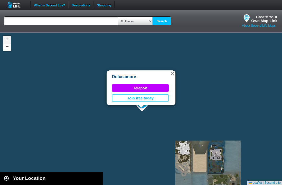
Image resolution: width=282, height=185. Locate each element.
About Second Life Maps (259, 25)
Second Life (16, 4)
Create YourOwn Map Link (264, 19)
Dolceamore (124, 77)
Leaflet (255, 182)
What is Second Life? (49, 5)
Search (162, 21)
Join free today (140, 98)
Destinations (81, 5)
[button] (172, 73)
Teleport (140, 88)
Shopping (104, 5)
